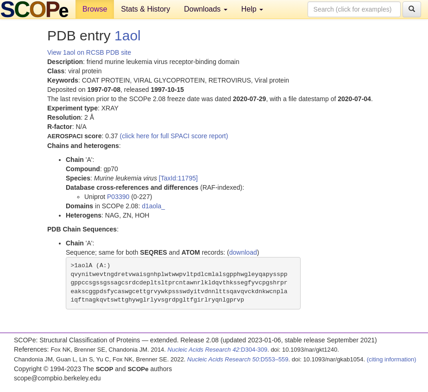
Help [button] (252, 9)
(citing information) (391, 359)
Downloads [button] (205, 9)
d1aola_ (153, 206)
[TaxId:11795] (178, 178)
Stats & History (145, 9)
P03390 (118, 196)
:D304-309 (218, 349)
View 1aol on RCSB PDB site (89, 52)
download (243, 252)
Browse (94, 9)
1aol (127, 35)
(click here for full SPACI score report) (174, 136)
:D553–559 (238, 359)
